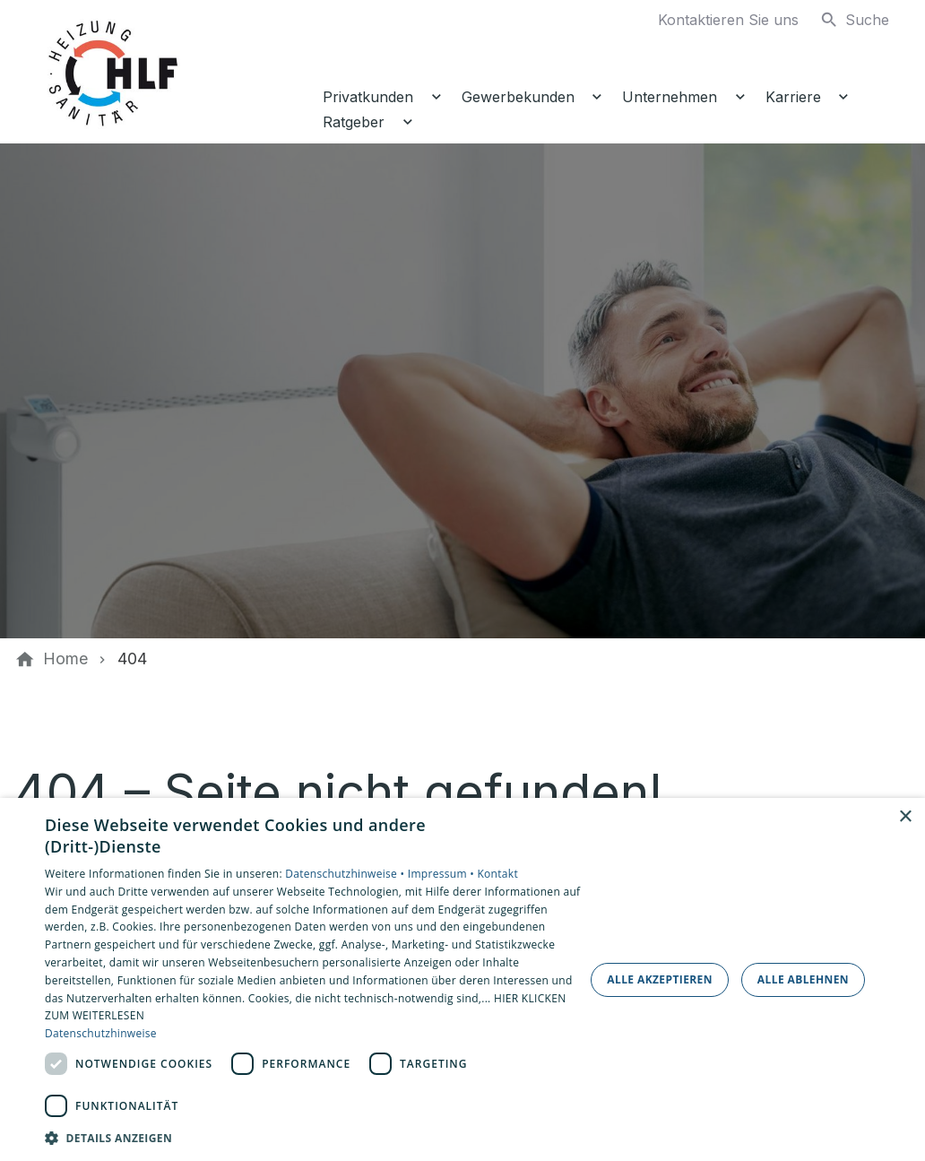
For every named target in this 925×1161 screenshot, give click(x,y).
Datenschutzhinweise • (346, 873)
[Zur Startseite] (172, 71)
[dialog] (462, 979)
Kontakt (497, 873)
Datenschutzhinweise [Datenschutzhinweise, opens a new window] (101, 1033)
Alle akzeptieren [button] (660, 979)
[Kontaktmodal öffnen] (714, 19)
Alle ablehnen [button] (803, 979)
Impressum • (443, 873)
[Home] (65, 659)
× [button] (905, 817)
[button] (313, 1137)
